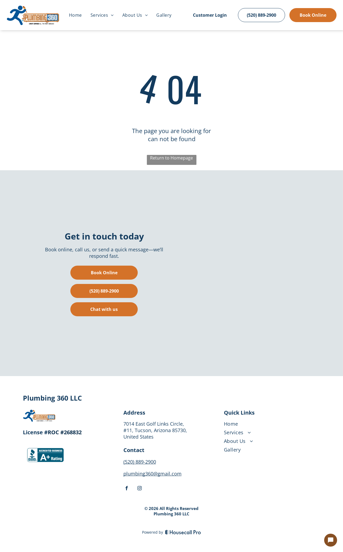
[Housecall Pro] (183, 532)
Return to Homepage (171, 158)
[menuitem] (75, 15)
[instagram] (139, 489)
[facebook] (126, 489)
